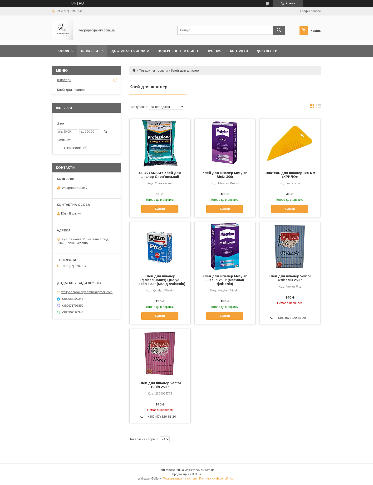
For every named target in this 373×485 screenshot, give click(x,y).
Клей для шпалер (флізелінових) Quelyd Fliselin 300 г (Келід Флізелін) (159, 280)
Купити (160, 208)
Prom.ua (209, 470)
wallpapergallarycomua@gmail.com (87, 292)
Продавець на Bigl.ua (186, 474)
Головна (65, 51)
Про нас (213, 51)
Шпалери (89, 51)
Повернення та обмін (178, 51)
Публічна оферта (72, 63)
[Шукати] (279, 30)
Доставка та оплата (130, 51)
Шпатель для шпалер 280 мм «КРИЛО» (290, 175)
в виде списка (318, 107)
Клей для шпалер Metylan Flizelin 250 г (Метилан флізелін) (224, 280)
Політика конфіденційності (217, 478)
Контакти (239, 51)
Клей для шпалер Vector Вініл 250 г (160, 385)
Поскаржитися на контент (180, 478)
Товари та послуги (153, 70)
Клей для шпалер (71, 90)
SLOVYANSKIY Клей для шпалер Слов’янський (160, 175)
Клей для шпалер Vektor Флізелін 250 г (290, 278)
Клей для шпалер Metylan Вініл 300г (224, 175)
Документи (266, 51)
